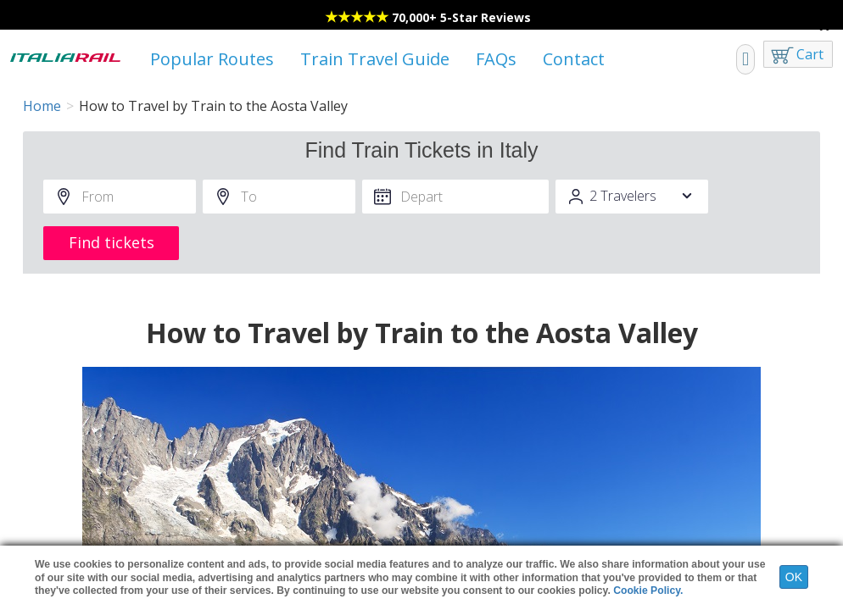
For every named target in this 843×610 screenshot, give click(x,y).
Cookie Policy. (648, 590)
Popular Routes (212, 58)
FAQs (496, 58)
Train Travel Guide (374, 58)
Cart (809, 54)
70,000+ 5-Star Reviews (461, 17)
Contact (574, 58)
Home (42, 106)
